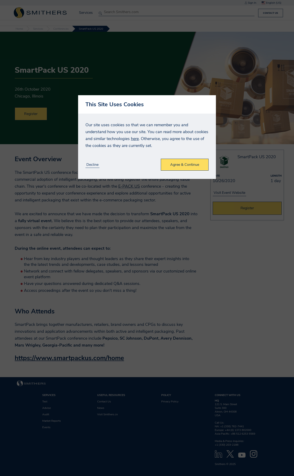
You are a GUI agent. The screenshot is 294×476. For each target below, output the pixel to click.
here (135, 138)
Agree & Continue (184, 164)
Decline (92, 164)
